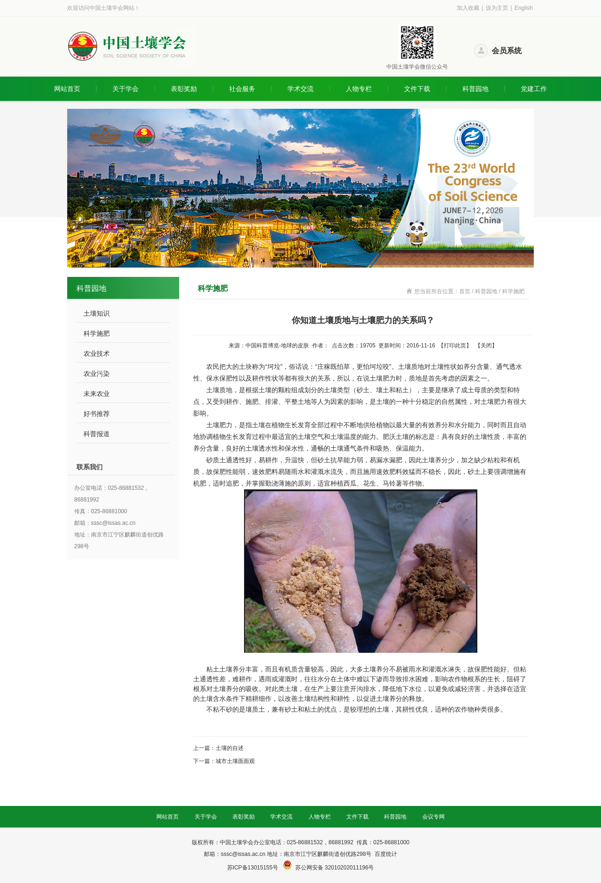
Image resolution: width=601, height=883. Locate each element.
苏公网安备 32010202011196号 (334, 867)
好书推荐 (97, 413)
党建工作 (534, 88)
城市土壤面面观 (235, 761)
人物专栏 (359, 88)
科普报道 (97, 434)
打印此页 (455, 345)
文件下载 (417, 88)
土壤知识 (97, 313)
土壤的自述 (230, 748)
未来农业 (97, 393)
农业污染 (97, 373)
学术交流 (300, 88)
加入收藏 (468, 8)
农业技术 (97, 353)
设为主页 (497, 8)
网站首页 (67, 88)
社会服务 (242, 88)
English (524, 8)
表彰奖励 (184, 88)
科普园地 (475, 88)
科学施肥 (97, 333)
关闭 (486, 345)
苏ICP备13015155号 (253, 867)
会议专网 (433, 816)
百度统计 (386, 854)
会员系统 (507, 51)
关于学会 (125, 88)
